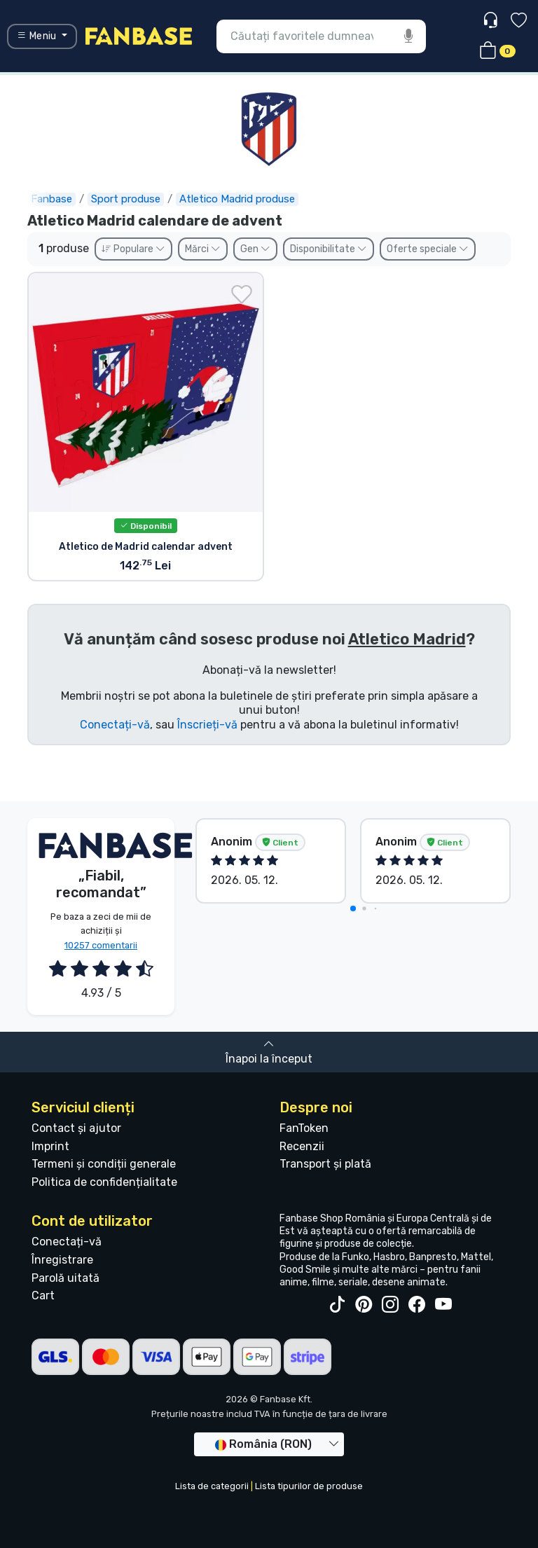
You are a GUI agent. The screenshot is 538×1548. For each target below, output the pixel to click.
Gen (255, 249)
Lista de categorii (212, 1486)
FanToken (304, 1128)
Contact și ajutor (76, 1128)
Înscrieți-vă (207, 724)
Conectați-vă (115, 724)
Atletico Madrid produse (237, 199)
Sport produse (125, 199)
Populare (133, 249)
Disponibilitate (328, 249)
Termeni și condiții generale (104, 1163)
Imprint (50, 1146)
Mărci (203, 249)
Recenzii (302, 1146)
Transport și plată (325, 1163)
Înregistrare (62, 1259)
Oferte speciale (428, 249)
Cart (43, 1295)
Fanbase (51, 199)
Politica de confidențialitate (104, 1182)
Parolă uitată (65, 1278)
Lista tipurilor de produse (309, 1486)
